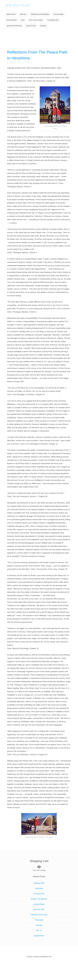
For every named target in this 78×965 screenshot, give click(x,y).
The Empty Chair (52, 20)
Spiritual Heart (39, 936)
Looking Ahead (39, 904)
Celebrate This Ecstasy (39, 915)
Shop (22, 20)
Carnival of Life (39, 894)
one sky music (17, 5)
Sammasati (39, 920)
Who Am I (23, 14)
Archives (43, 25)
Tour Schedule (58, 14)
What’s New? (11, 14)
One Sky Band (11, 20)
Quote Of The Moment (14, 25)
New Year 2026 (38, 909)
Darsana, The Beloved (39, 899)
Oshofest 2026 (39, 883)
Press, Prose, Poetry (36, 20)
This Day (39, 925)
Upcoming (39, 888)
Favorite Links (31, 25)
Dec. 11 (39, 930)
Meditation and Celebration (40, 14)
